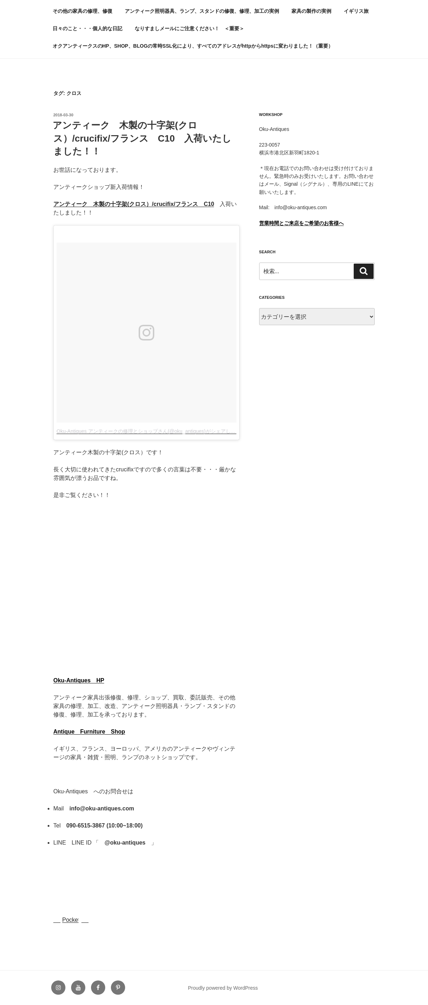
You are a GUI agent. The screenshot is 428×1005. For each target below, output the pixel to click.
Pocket (71, 920)
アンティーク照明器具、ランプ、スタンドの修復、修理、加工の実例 (202, 11)
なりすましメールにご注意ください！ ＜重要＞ (189, 28)
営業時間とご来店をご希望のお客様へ (301, 223)
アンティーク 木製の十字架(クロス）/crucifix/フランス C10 (133, 204)
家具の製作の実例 (311, 11)
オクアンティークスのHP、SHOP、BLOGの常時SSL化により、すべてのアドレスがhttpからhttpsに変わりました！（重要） (193, 46)
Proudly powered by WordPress (223, 988)
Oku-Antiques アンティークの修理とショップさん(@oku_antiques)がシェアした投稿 (151, 431)
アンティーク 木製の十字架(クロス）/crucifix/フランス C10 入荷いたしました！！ (142, 138)
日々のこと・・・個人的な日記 (87, 28)
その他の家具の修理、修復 (82, 11)
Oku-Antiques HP (78, 680)
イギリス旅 (356, 11)
